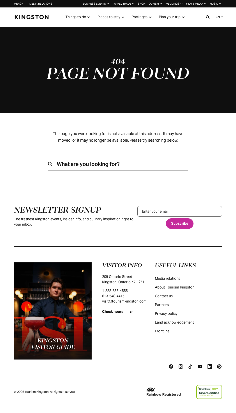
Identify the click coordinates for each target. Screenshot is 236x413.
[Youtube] (200, 366)
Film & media (196, 4)
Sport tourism (150, 4)
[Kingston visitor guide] (53, 311)
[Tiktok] (190, 366)
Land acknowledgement (179, 322)
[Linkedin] (209, 366)
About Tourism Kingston (179, 287)
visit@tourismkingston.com (124, 301)
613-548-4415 (113, 296)
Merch (18, 3)
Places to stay (112, 17)
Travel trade (123, 4)
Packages (142, 17)
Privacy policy (170, 313)
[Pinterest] (219, 366)
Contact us (168, 296)
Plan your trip (172, 17)
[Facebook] (171, 366)
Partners (166, 305)
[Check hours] (118, 312)
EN (220, 17)
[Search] (207, 17)
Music (216, 4)
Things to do (78, 17)
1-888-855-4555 (115, 290)
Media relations (40, 3)
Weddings (174, 4)
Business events (96, 4)
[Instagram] (180, 366)
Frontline (166, 331)
